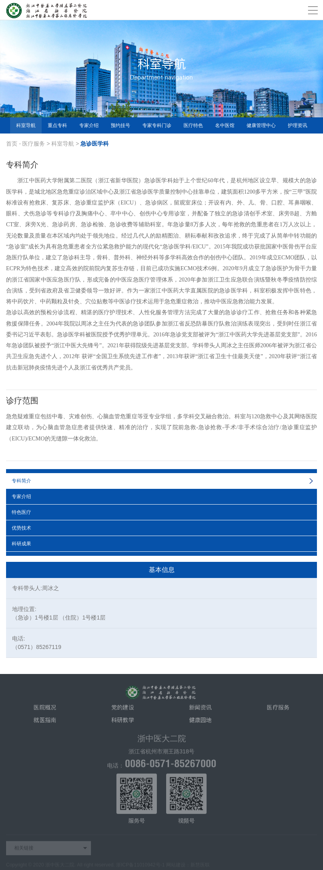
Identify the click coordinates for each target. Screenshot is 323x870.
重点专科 (57, 125)
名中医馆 (224, 125)
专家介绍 (89, 125)
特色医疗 (21, 512)
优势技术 (21, 528)
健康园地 (200, 723)
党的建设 (122, 710)
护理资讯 (297, 125)
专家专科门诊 (156, 125)
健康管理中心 (261, 125)
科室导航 (26, 125)
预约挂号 (120, 125)
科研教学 (122, 723)
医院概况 (45, 710)
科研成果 (21, 544)
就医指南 (45, 723)
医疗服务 (33, 143)
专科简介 (21, 481)
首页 (11, 143)
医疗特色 (193, 125)
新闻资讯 (200, 710)
